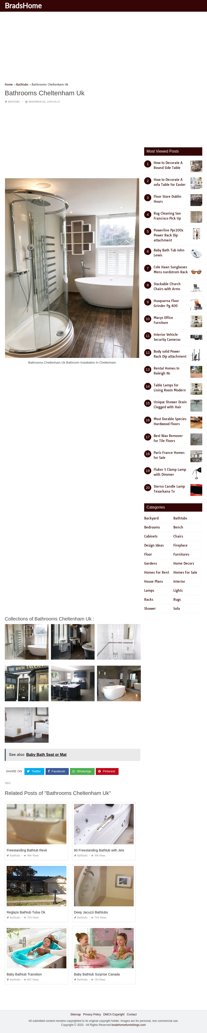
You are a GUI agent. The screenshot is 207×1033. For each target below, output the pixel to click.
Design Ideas (154, 545)
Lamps (149, 590)
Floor (148, 554)
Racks (148, 599)
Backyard (151, 518)
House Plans (153, 581)
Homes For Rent (156, 572)
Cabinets (150, 536)
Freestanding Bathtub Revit (27, 850)
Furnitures (181, 554)
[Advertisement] (103, 48)
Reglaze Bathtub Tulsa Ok (26, 912)
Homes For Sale (185, 572)
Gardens (150, 563)
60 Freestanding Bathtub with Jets (99, 850)
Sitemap (75, 1014)
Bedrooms (152, 527)
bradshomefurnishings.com (129, 1025)
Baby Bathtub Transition (24, 974)
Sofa (176, 608)
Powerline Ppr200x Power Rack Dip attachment (168, 235)
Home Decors (183, 563)
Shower (150, 608)
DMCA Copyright (113, 1014)
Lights (178, 590)
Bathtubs (14, 101)
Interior (179, 581)
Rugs (177, 599)
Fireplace (180, 545)
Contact (132, 1014)
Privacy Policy (92, 1014)
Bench (178, 527)
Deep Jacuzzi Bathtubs (91, 912)
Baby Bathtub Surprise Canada (97, 974)
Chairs (178, 536)
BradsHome (23, 5)
